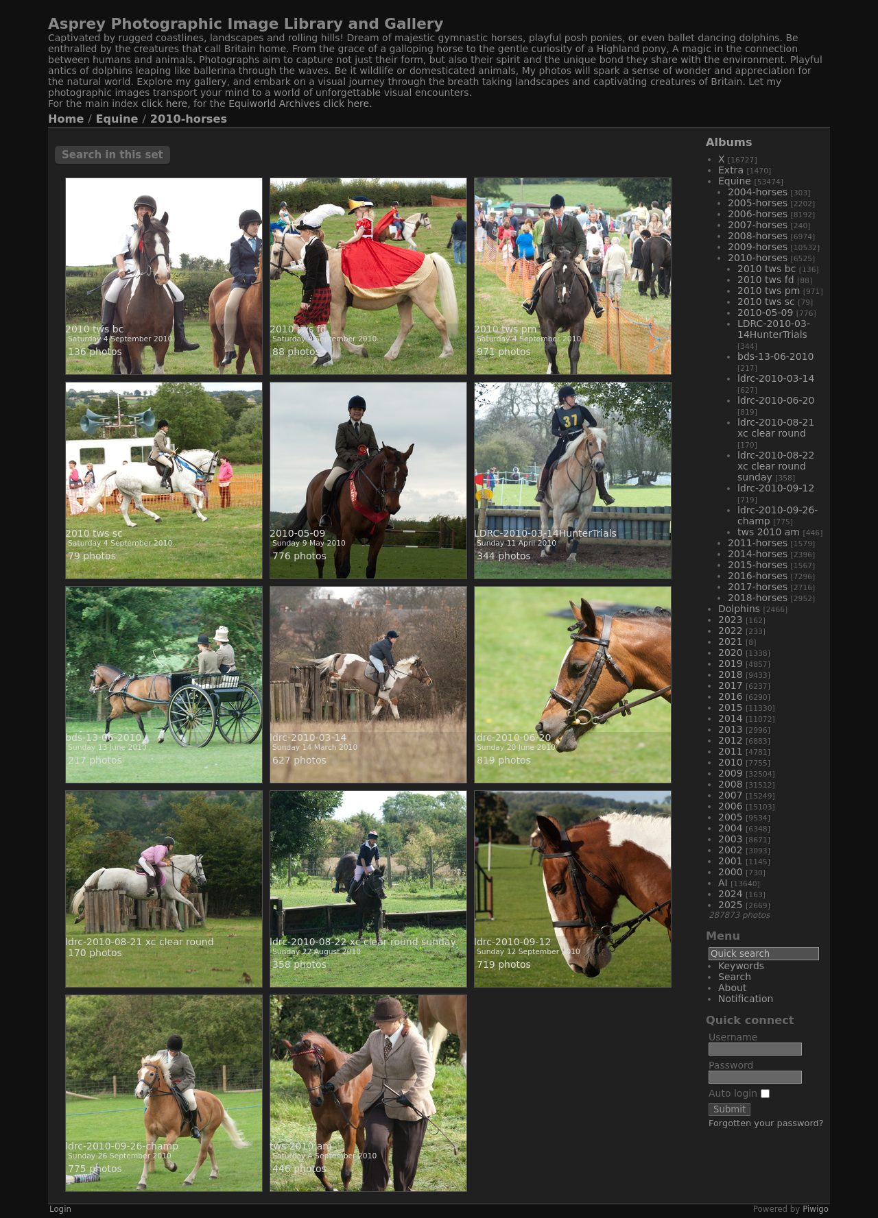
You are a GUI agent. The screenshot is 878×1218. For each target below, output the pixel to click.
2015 (730, 707)
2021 (730, 641)
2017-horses (757, 586)
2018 (730, 674)
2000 (730, 871)
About (732, 987)
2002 (730, 849)
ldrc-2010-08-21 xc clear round (775, 428)
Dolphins (739, 608)
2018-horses (757, 597)
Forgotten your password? (766, 1123)
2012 (730, 740)
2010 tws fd (765, 279)
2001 (730, 860)
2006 (730, 806)
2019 (730, 663)
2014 (730, 718)
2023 (730, 619)
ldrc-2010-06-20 (775, 400)
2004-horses (757, 191)
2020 (730, 652)
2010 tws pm (768, 290)
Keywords (741, 965)
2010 (730, 762)
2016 (730, 696)
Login (60, 1209)
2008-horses (757, 235)
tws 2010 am (768, 531)
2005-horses (757, 202)
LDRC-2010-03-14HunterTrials (773, 329)
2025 (730, 904)
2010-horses (188, 118)
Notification (745, 998)
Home (66, 118)
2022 (730, 630)
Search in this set (112, 155)
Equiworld (253, 103)
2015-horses (757, 564)
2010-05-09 (765, 312)
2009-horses (757, 246)
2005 (730, 817)
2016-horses (757, 575)
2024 (730, 893)
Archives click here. (325, 103)
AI (723, 882)
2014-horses (757, 553)
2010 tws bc (766, 268)
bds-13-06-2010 (775, 356)
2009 (730, 773)
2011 (730, 751)
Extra (731, 170)
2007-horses (757, 224)
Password (731, 1065)
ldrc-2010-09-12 (775, 488)
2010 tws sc (766, 301)
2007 (730, 795)
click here (164, 103)
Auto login (739, 1093)
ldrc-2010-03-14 (775, 378)
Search (734, 976)
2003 (730, 838)
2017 (730, 685)
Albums (729, 142)
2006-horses (757, 213)
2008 (730, 784)
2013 (730, 729)
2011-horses (757, 542)
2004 (730, 828)
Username (733, 1037)
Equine (117, 118)
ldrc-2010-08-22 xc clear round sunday (775, 466)
